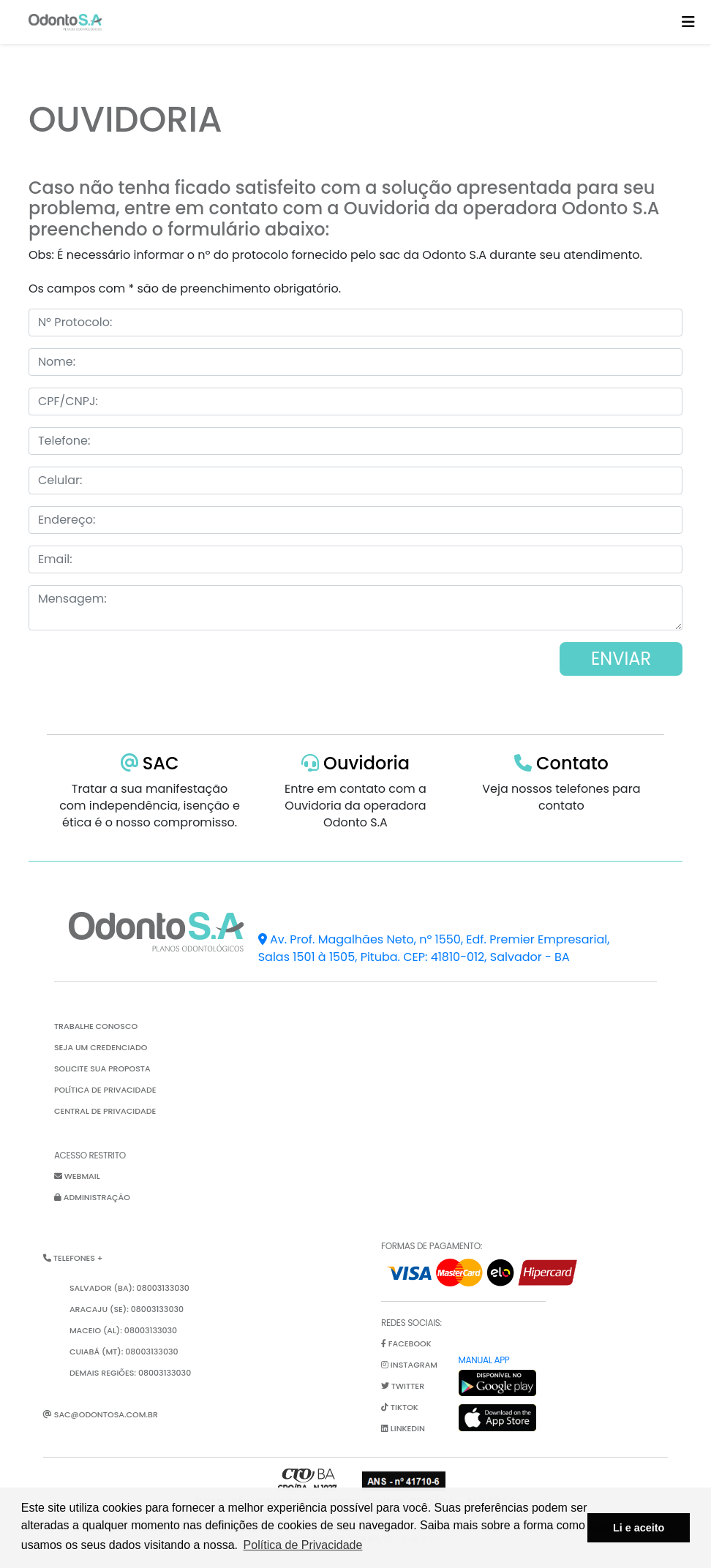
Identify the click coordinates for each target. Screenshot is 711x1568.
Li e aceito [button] (638, 1528)
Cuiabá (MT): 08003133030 (123, 1351)
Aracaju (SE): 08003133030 (126, 1309)
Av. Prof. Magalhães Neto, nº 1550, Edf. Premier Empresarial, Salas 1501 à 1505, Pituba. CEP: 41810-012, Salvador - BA (434, 948)
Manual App (484, 1360)
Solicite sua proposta (102, 1068)
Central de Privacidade (105, 1111)
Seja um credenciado (101, 1047)
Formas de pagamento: (431, 1246)
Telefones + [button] (73, 1258)
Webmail (77, 1176)
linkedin (403, 1428)
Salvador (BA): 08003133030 (129, 1288)
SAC (150, 763)
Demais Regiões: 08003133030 (130, 1373)
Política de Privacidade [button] (303, 1545)
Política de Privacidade (105, 1090)
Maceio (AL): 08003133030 (123, 1330)
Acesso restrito (90, 1155)
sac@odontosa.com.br (100, 1414)
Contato (561, 763)
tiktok (399, 1407)
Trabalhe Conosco (96, 1026)
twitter (402, 1386)
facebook (406, 1343)
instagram (409, 1365)
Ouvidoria (355, 763)
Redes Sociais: (411, 1322)
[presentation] (140, 705)
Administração (92, 1197)
